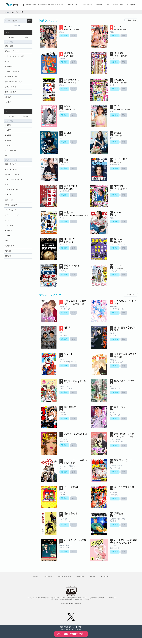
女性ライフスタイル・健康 (14, 56)
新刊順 (11, 37)
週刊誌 (7, 61)
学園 (6, 241)
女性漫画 (8, 140)
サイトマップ (105, 576)
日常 (6, 184)
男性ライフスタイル (12, 76)
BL (6, 156)
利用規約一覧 (81, 576)
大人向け (8, 145)
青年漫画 (8, 135)
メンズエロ (9, 225)
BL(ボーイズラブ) (11, 205)
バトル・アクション (12, 174)
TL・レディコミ (10, 150)
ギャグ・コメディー (12, 210)
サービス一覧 (73, 5)
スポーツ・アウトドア (13, 71)
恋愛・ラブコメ (10, 164)
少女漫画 (8, 130)
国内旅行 (8, 97)
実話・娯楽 (9, 46)
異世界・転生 (9, 246)
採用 (107, 5)
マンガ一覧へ (131, 295)
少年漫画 (8, 125)
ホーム (6, 12)
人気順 (25, 37)
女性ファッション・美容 (13, 82)
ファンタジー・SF (11, 189)
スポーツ (8, 195)
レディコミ (9, 220)
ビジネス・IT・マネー (12, 51)
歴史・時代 (9, 200)
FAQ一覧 (92, 576)
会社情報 (99, 5)
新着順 (25, 116)
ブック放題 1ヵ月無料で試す (71, 633)
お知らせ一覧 (48, 576)
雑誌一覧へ (132, 20)
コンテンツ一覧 (87, 5)
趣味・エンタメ (10, 92)
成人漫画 (8, 251)
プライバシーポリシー (64, 576)
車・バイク (9, 66)
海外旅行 (8, 102)
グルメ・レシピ (10, 87)
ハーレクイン (9, 230)
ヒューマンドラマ (11, 169)
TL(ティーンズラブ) (12, 215)
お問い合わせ (118, 5)
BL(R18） (8, 256)
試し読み (64, 35)
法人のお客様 (131, 5)
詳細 (73, 35)
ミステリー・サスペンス (13, 179)
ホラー (7, 235)
